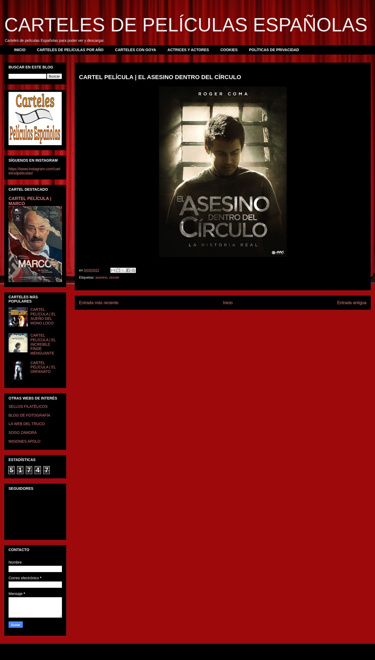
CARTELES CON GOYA (135, 50)
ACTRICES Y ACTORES (188, 50)
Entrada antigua (351, 302)
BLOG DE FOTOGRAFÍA (29, 415)
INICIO (20, 50)
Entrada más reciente (98, 302)
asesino (101, 277)
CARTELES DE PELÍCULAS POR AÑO (70, 50)
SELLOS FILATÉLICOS (28, 406)
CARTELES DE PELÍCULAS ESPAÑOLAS (186, 24)
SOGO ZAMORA (23, 432)
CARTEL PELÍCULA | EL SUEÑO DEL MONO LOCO (43, 316)
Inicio (227, 302)
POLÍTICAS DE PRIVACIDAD (274, 50)
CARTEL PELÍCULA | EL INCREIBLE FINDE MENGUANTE (43, 344)
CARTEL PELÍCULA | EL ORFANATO (43, 367)
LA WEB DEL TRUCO (27, 424)
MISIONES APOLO (24, 441)
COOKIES (229, 50)
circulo (114, 277)
